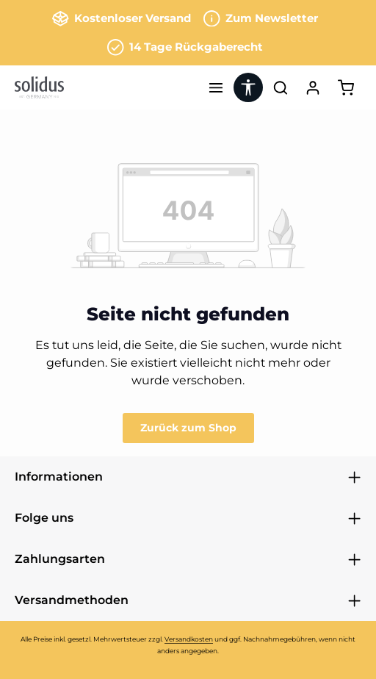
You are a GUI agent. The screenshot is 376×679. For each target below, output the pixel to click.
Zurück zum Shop (188, 427)
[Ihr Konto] (313, 87)
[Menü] (216, 87)
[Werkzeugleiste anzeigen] (248, 87)
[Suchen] (280, 87)
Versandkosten (188, 639)
